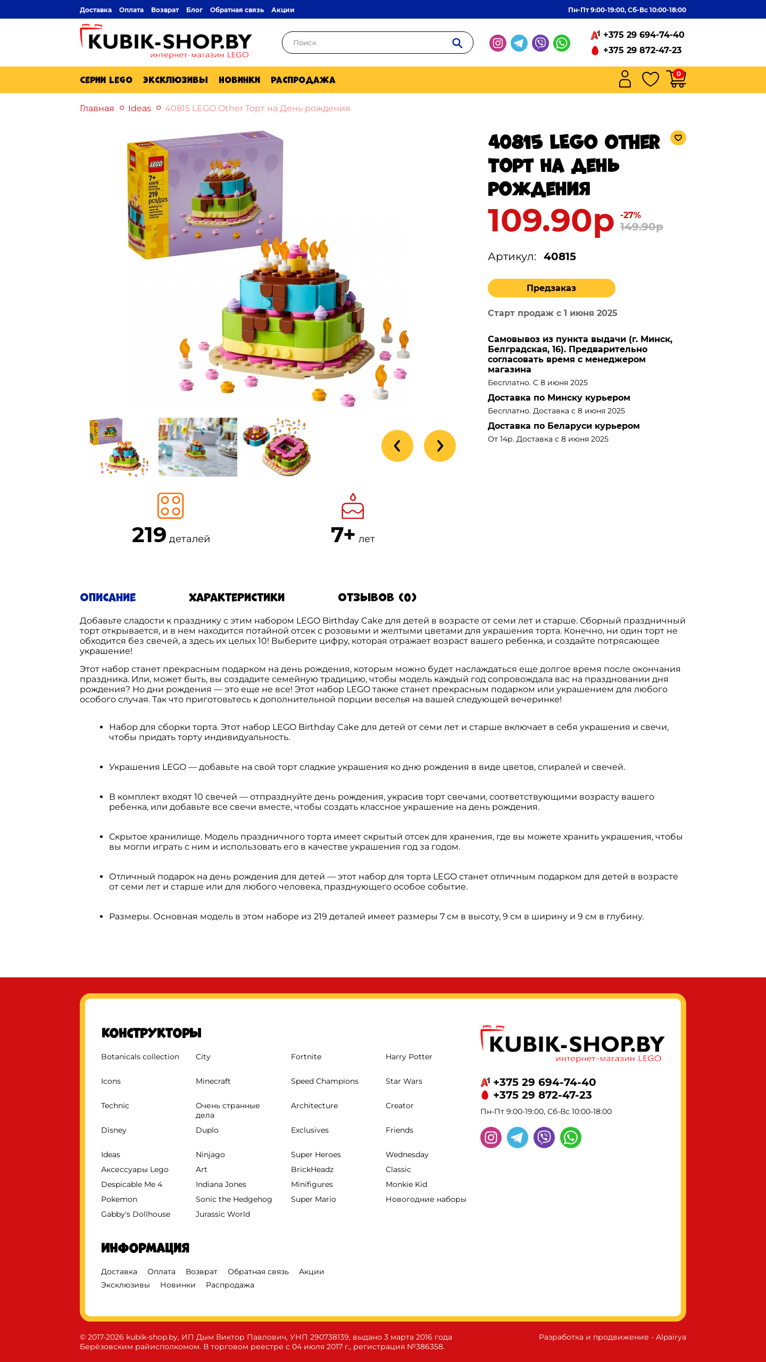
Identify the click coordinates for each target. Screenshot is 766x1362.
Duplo (207, 1130)
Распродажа (303, 80)
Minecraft (213, 1081)
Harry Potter (409, 1056)
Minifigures (312, 1184)
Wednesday (407, 1154)
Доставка (96, 10)
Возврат (165, 10)
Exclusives (310, 1130)
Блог (194, 10)
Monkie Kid (406, 1184)
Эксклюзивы (175, 80)
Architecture (314, 1105)
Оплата (131, 10)
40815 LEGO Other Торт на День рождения (258, 108)
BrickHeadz (312, 1169)
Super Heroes (316, 1154)
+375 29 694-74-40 (644, 35)
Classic (398, 1169)
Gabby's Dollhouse (135, 1214)
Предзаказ (551, 288)
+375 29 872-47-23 (642, 50)
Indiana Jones (221, 1184)
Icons (111, 1081)
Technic (115, 1105)
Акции (283, 10)
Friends (399, 1130)
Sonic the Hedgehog (234, 1199)
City (203, 1056)
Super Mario (313, 1199)
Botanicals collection (140, 1056)
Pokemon (119, 1199)
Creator (400, 1105)
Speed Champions (325, 1081)
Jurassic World (223, 1214)
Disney (114, 1130)
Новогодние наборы (426, 1199)
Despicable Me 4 (131, 1184)
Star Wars (404, 1081)
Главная (97, 108)
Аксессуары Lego (135, 1169)
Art (201, 1169)
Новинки (239, 80)
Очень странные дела (228, 1110)
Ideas (139, 108)
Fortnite (306, 1056)
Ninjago (210, 1154)
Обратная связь (237, 10)
